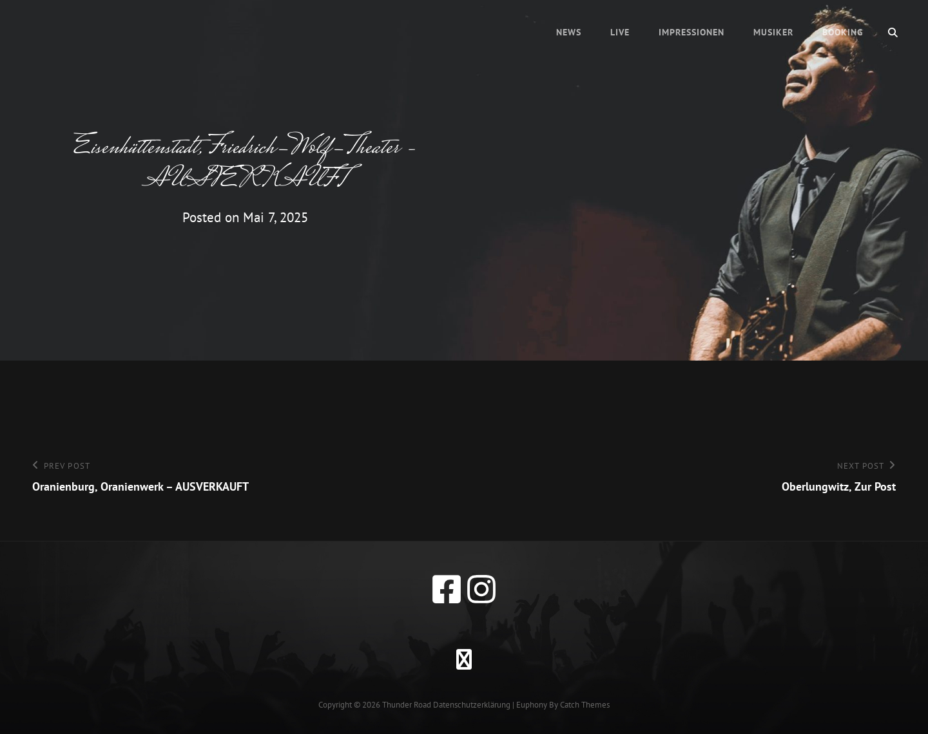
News (568, 32)
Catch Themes (585, 704)
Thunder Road (406, 704)
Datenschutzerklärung (471, 704)
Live (620, 32)
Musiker (773, 32)
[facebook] (446, 589)
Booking (843, 32)
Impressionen (691, 32)
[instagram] (481, 589)
